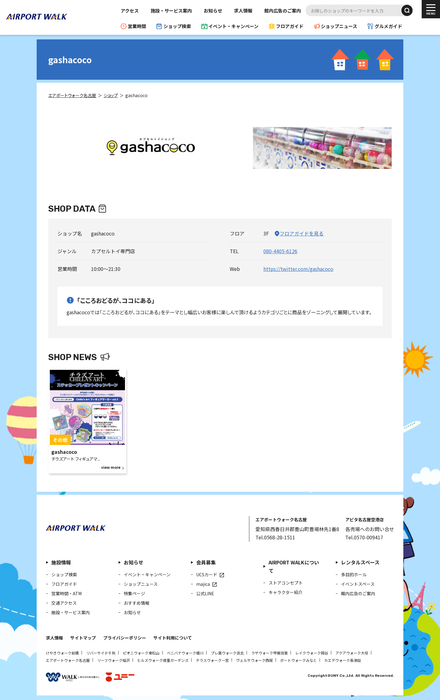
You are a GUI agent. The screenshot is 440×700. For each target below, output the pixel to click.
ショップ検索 (177, 26)
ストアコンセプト (286, 583)
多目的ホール (354, 574)
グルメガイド (388, 26)
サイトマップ (83, 638)
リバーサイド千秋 (101, 652)
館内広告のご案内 (282, 10)
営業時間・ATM (66, 593)
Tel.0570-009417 (364, 537)
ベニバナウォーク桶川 (185, 652)
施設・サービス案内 (171, 10)
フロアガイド (289, 26)
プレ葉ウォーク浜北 (227, 652)
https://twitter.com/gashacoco (298, 268)
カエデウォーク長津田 (342, 660)
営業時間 (137, 26)
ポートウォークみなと (298, 660)
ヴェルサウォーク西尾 (254, 660)
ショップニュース (339, 26)
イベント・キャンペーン (233, 26)
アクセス (130, 10)
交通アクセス (64, 603)
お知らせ (213, 10)
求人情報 (243, 10)
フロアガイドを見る (302, 233)
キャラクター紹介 (285, 592)
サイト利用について (172, 638)
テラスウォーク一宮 (212, 660)
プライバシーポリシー (124, 638)
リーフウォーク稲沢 (113, 660)
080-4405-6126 (280, 251)
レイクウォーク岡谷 (311, 652)
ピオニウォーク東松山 (141, 652)
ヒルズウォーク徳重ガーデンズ (163, 660)
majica (203, 584)
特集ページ (134, 593)
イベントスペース (358, 584)
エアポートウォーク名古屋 (68, 660)
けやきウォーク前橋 (62, 652)
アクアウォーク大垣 (352, 652)
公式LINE (205, 593)
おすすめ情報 (136, 603)
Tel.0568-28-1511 (275, 537)
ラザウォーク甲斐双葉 (269, 652)
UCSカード (206, 574)
